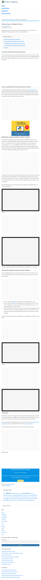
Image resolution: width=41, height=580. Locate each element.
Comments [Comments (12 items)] (5, 493)
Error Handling (4, 519)
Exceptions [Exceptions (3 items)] (20, 495)
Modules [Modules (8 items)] (15, 496)
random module (32, 89)
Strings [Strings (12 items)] (25, 498)
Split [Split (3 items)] (23, 498)
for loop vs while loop (28, 422)
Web (2, 532)
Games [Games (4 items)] (36, 495)
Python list (15, 300)
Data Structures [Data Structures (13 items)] (18, 493)
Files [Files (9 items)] (28, 495)
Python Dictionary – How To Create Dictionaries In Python (12, 551)
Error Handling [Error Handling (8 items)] (16, 495)
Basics (3, 510)
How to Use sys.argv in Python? (7, 559)
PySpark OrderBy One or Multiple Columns (9, 570)
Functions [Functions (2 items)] (33, 495)
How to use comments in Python (8, 560)
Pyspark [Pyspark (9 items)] (30, 497)
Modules (3, 525)
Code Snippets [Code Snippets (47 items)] (26, 491)
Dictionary (3, 517)
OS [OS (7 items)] (26, 496)
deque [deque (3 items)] (26, 493)
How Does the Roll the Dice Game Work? (12, 39)
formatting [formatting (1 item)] (30, 495)
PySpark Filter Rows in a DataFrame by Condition (11, 575)
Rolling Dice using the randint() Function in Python (15, 43)
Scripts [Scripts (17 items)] (21, 498)
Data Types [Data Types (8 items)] (23, 493)
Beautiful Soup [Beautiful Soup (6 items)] (13, 491)
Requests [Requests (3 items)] (18, 498)
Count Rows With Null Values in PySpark (9, 568)
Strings (3, 528)
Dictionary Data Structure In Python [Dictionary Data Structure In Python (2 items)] (8, 495)
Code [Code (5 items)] (21, 491)
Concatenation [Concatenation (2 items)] (10, 493)
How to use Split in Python (6, 553)
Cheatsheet (4, 512)
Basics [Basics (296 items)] (8, 491)
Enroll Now (20, 479)
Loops (3, 523)
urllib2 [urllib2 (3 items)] (34, 498)
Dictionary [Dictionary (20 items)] (34, 493)
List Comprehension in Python (7, 557)
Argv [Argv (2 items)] (5, 491)
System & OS (4, 530)
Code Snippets (8, 482)
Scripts (3, 527)
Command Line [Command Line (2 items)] (32, 491)
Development (4, 516)
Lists (2, 521)
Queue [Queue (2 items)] (16, 498)
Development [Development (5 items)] (30, 493)
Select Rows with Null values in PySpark (9, 572)
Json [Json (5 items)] (5, 496)
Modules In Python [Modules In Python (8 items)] (20, 496)
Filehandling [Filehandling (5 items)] (24, 495)
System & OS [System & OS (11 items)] (30, 498)
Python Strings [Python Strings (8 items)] (12, 498)
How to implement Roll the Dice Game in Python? (14, 41)
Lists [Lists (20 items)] (7, 497)
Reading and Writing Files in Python (8, 549)
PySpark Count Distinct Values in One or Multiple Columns (12, 573)
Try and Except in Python (6, 562)
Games (13, 482)
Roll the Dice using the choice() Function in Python (15, 45)
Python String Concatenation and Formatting (10, 555)
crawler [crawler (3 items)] (13, 493)
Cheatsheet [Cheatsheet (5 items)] (18, 491)
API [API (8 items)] (4, 491)
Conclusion (6, 47)
